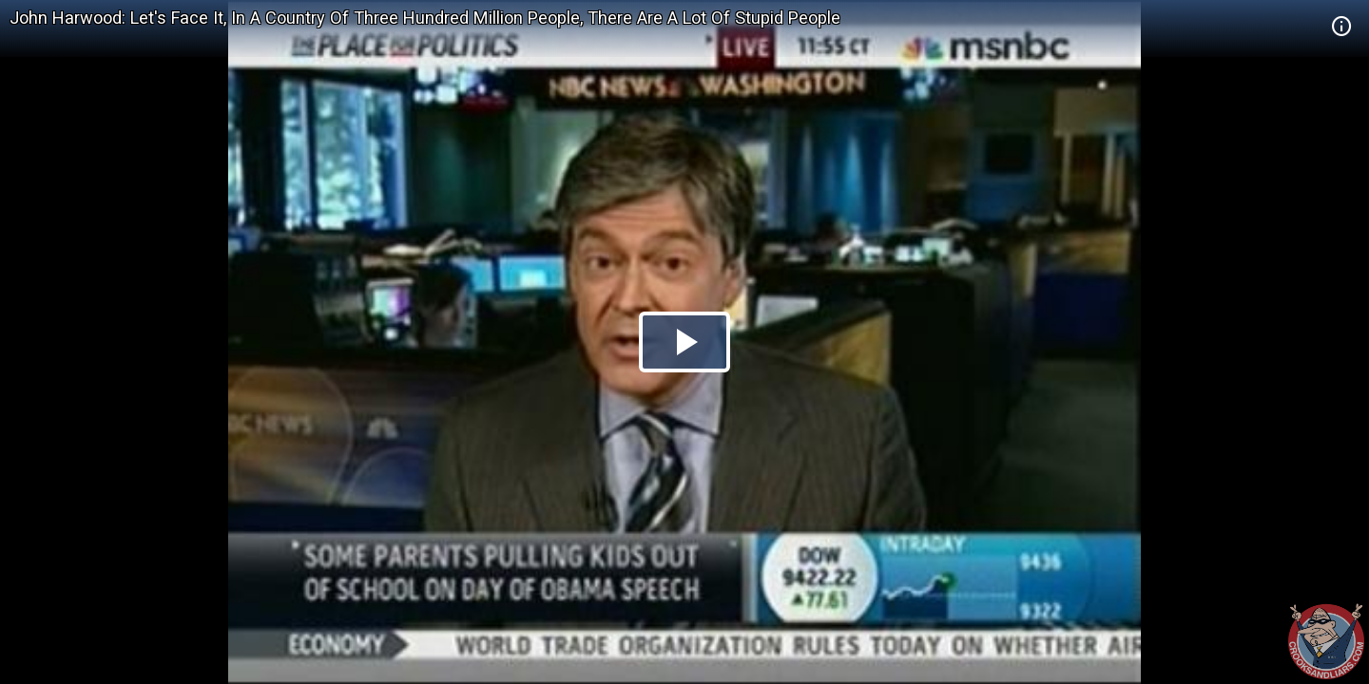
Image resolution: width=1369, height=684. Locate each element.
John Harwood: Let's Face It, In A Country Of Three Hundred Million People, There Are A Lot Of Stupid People (425, 18)
